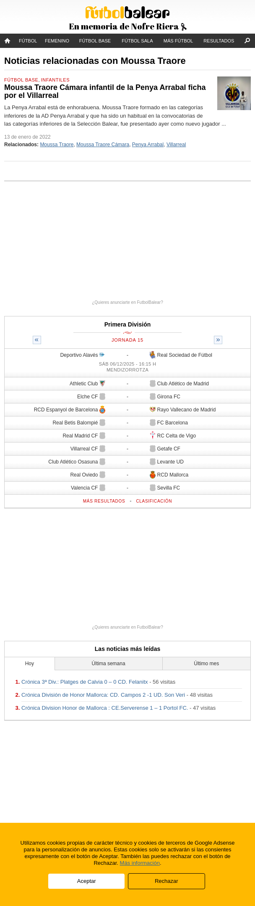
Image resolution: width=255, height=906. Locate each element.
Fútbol (28, 40)
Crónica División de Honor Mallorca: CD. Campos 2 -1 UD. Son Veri (103, 695)
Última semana (108, 663)
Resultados (218, 40)
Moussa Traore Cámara (102, 144)
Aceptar (86, 881)
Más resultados (104, 501)
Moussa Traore (56, 144)
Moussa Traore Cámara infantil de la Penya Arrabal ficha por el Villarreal (105, 91)
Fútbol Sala (137, 40)
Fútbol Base (95, 40)
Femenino (57, 40)
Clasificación (154, 501)
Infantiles (55, 79)
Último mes (206, 663)
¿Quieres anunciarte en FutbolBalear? (127, 302)
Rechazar (166, 881)
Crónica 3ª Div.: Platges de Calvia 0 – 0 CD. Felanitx (84, 682)
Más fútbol (178, 40)
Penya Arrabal (148, 144)
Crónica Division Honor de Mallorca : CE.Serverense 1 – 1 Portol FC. (104, 708)
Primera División (127, 324)
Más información (140, 863)
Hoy (29, 663)
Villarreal (176, 144)
